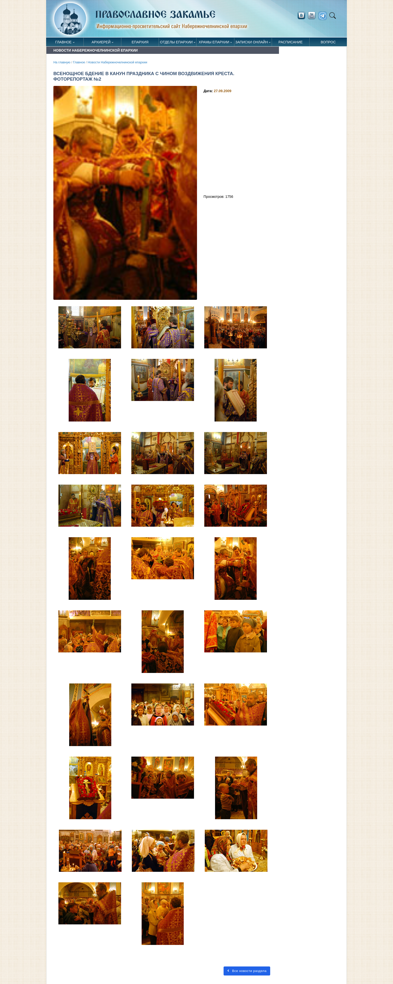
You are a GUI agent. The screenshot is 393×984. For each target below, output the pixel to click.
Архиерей (101, 42)
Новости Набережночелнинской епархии (117, 62)
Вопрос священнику (328, 43)
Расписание (290, 42)
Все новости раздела (246, 971)
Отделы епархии (176, 42)
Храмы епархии (214, 42)
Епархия (140, 42)
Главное (63, 42)
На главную (61, 62)
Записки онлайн (251, 42)
